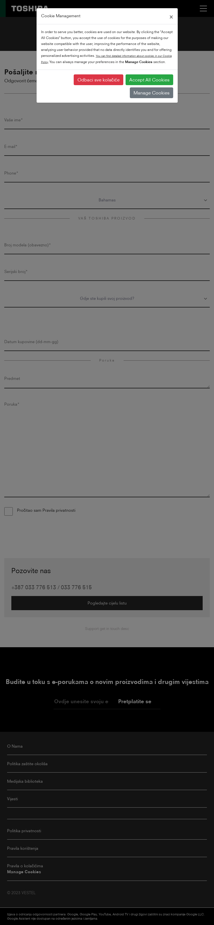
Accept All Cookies (149, 80)
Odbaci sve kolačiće (98, 80)
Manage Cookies (151, 93)
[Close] (171, 16)
